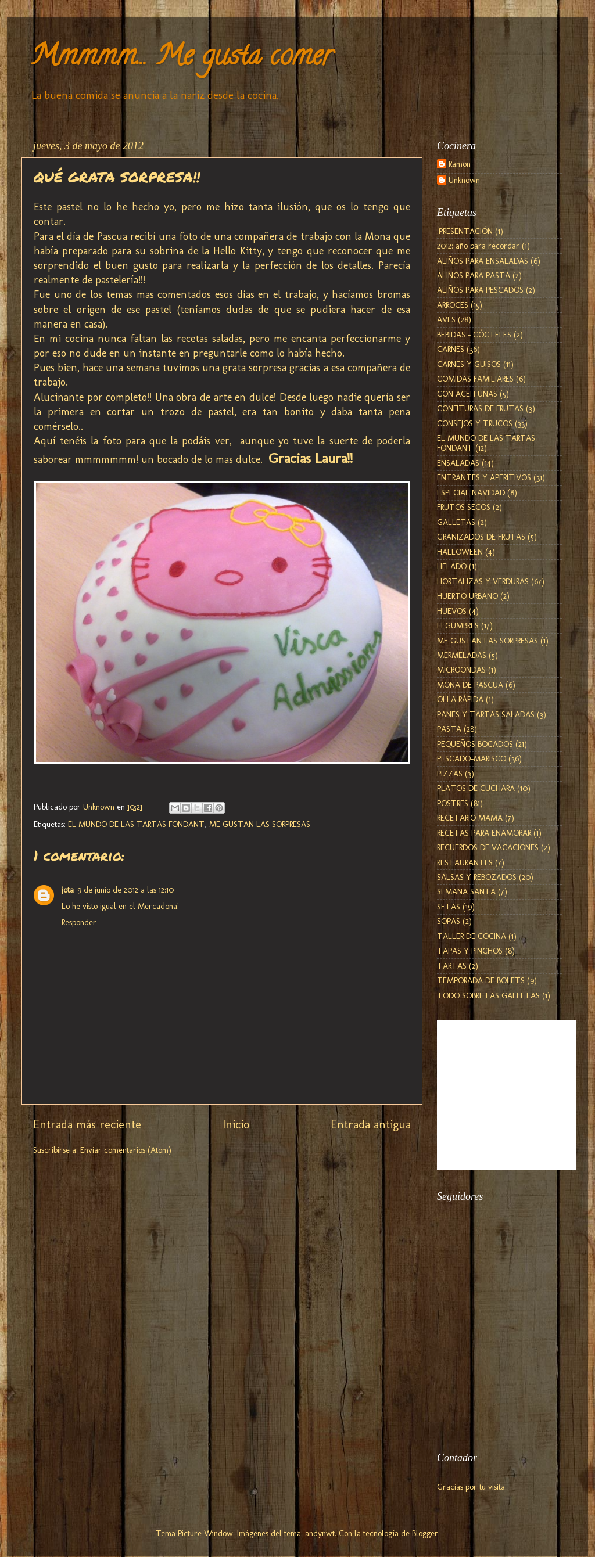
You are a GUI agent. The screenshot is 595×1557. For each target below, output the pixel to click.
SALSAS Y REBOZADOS (477, 877)
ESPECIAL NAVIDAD (471, 492)
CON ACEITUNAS (467, 394)
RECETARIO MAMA (470, 817)
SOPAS (448, 921)
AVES (446, 319)
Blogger (425, 1533)
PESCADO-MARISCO (471, 758)
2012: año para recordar (478, 245)
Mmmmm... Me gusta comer (181, 58)
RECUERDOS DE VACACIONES (488, 847)
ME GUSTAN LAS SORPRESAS (259, 824)
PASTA (449, 729)
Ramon (460, 164)
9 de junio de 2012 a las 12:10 (125, 889)
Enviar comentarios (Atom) (125, 1150)
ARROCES (452, 305)
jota (68, 889)
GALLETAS (456, 522)
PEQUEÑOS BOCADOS (475, 744)
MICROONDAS (461, 669)
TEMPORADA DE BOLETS (481, 980)
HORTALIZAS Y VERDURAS (483, 581)
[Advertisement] (495, 1373)
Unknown (464, 180)
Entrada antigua (371, 1124)
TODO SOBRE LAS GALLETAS (488, 995)
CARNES (450, 349)
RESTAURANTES (465, 862)
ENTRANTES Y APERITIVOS (484, 477)
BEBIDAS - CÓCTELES (474, 334)
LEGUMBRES (458, 625)
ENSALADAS (458, 463)
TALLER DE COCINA (471, 936)
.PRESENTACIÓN (465, 231)
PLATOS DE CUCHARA (476, 788)
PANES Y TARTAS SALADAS (486, 714)
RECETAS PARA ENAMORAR (484, 833)
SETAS (448, 906)
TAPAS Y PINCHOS (470, 950)
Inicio (236, 1124)
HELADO (452, 566)
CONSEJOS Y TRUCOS (474, 423)
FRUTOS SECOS (463, 507)
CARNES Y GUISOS (469, 364)
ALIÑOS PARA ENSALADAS (482, 261)
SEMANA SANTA (466, 891)
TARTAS (452, 966)
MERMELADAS (461, 655)
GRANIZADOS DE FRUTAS (481, 536)
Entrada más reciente (87, 1124)
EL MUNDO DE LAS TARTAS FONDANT (136, 824)
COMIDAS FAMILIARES (475, 378)
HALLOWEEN (460, 551)
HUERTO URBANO (467, 596)
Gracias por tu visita (471, 1487)
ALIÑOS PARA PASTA (473, 275)
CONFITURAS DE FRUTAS (480, 408)
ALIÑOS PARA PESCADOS (480, 290)
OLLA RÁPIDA (460, 699)
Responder (79, 922)
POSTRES (452, 803)
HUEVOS (452, 611)
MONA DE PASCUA (470, 684)
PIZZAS (450, 773)
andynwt (320, 1533)
